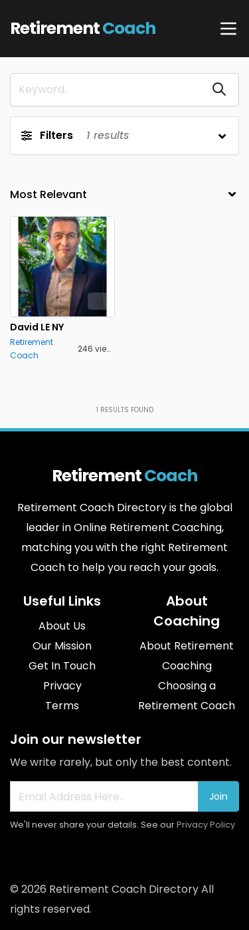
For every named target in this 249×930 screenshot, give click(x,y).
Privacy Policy (206, 824)
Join (218, 796)
